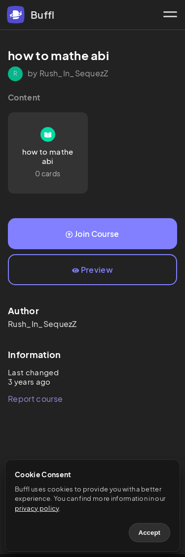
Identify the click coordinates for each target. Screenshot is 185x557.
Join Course (92, 234)
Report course (35, 398)
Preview (92, 269)
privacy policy (37, 508)
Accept (149, 532)
